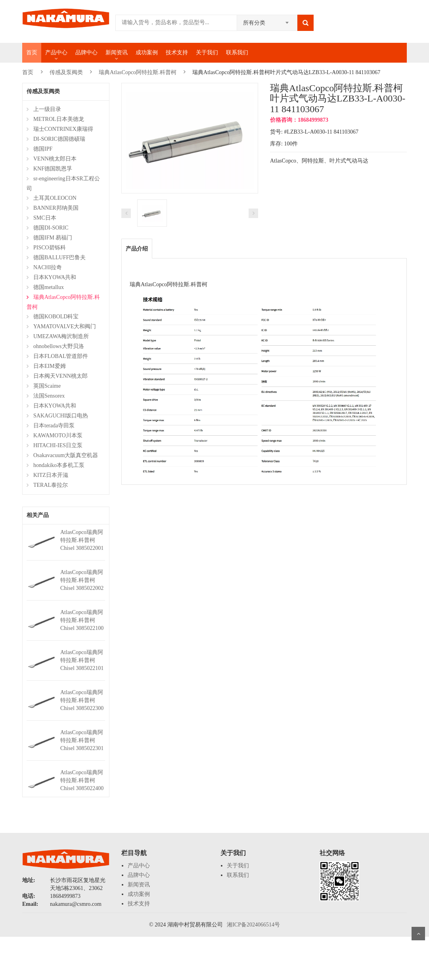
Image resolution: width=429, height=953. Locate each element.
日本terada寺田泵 (54, 426)
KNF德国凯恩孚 (52, 169)
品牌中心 (86, 52)
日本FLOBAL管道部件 (60, 356)
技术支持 (177, 52)
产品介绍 (137, 249)
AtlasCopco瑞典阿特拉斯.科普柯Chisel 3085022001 (81, 540)
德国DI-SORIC (51, 228)
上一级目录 (47, 109)
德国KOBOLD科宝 (56, 317)
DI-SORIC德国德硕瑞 (59, 139)
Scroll (418, 933)
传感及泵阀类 (66, 72)
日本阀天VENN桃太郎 (60, 376)
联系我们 (237, 52)
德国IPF (42, 149)
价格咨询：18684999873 (299, 120)
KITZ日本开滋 (50, 475)
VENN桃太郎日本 (55, 159)
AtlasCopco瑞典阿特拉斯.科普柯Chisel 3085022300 (81, 700)
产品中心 (56, 52)
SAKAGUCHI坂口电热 (60, 416)
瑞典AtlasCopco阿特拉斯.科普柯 (137, 72)
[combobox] (267, 20)
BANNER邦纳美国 (56, 208)
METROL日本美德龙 (58, 119)
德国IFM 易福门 (52, 238)
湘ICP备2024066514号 (253, 925)
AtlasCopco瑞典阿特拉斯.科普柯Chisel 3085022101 (81, 660)
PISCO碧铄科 (49, 248)
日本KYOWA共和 (54, 277)
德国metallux (48, 287)
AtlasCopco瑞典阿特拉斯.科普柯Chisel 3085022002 (81, 580)
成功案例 (147, 52)
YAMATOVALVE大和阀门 (64, 326)
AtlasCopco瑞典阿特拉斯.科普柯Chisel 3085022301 (81, 740)
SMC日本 (44, 218)
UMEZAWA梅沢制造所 (61, 336)
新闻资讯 (116, 52)
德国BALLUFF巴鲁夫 (59, 257)
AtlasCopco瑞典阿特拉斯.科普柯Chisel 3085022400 (81, 780)
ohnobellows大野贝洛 (58, 346)
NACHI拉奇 (47, 267)
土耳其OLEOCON (55, 198)
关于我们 (207, 52)
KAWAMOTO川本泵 (57, 435)
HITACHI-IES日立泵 (57, 445)
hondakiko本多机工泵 (58, 465)
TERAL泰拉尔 (50, 485)
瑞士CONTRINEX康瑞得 (63, 129)
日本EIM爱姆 (49, 366)
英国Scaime (47, 386)
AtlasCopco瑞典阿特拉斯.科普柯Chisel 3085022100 (81, 620)
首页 (31, 52)
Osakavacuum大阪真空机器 (65, 455)
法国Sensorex (49, 396)
